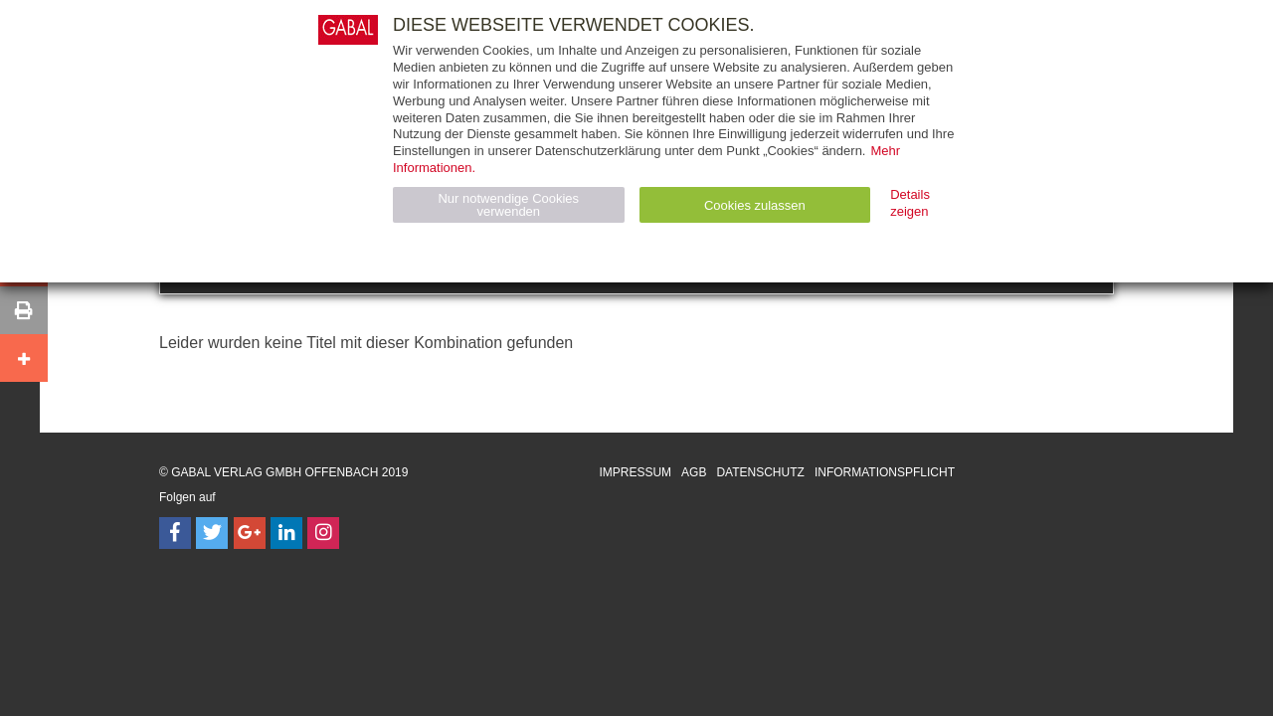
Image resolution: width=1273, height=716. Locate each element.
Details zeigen (910, 203)
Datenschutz (760, 472)
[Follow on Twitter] (212, 533)
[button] (24, 310)
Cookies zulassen (755, 205)
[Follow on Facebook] (175, 533)
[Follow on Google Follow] (250, 533)
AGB (693, 472)
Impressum (635, 472)
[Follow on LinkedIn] (286, 533)
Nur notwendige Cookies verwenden (508, 205)
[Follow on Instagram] (323, 533)
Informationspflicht (885, 472)
